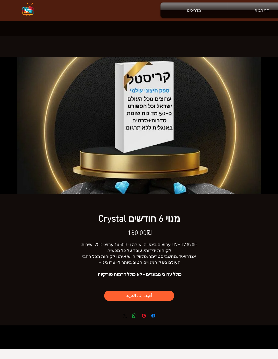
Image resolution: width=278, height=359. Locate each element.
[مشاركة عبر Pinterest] (144, 316)
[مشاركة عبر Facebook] (153, 316)
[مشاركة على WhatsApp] (134, 316)
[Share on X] (125, 316)
